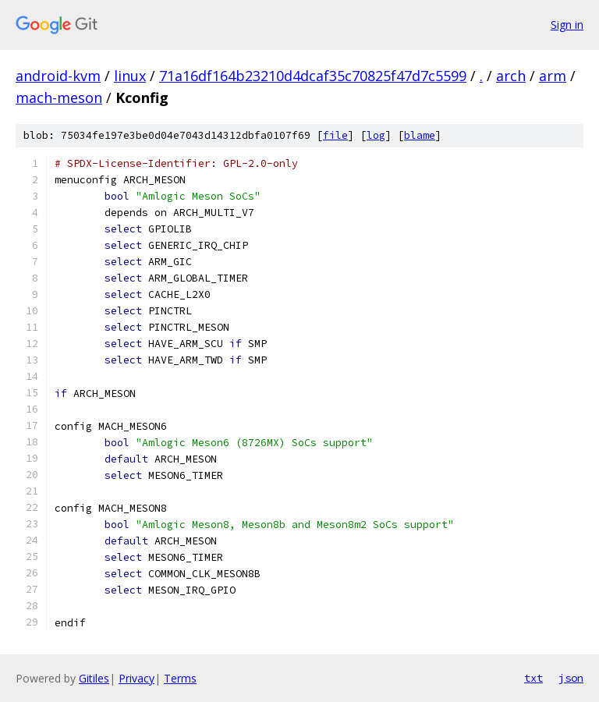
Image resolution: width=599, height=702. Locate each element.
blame (419, 135)
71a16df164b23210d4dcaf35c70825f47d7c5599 (312, 75)
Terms (180, 678)
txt (533, 678)
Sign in (567, 24)
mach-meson (59, 97)
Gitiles (94, 678)
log (376, 135)
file (335, 135)
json (570, 678)
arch (511, 75)
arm (552, 75)
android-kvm (58, 75)
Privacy (136, 678)
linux (130, 75)
